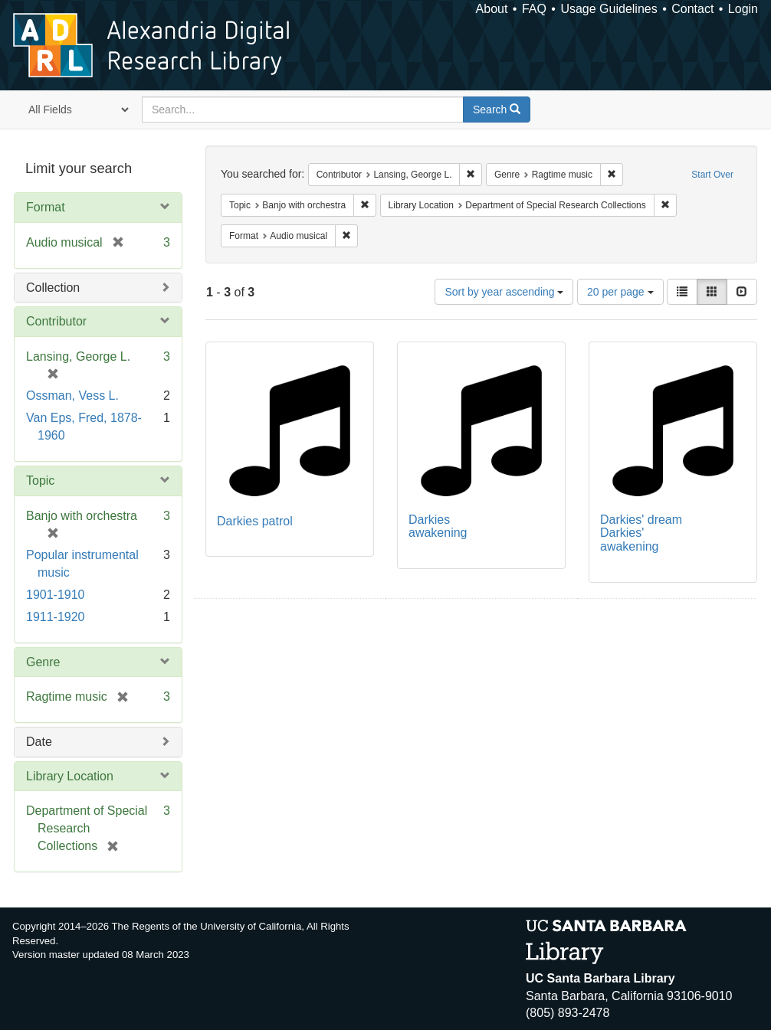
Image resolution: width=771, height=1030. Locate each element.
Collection (53, 287)
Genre (43, 662)
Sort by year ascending (504, 292)
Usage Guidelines (608, 8)
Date (39, 741)
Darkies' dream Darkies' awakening (641, 533)
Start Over (712, 174)
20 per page (620, 292)
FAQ (534, 8)
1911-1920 (55, 616)
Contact (692, 8)
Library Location (69, 776)
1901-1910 (55, 594)
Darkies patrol (255, 521)
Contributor (56, 321)
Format (45, 207)
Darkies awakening (438, 526)
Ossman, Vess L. (72, 395)
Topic (40, 480)
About (492, 8)
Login (743, 8)
